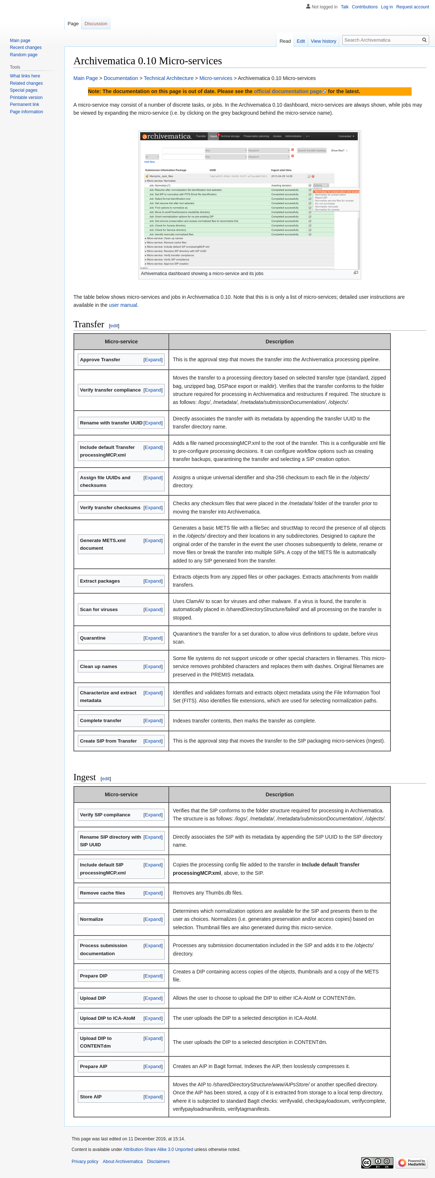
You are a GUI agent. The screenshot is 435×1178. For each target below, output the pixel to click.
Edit (301, 41)
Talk (344, 6)
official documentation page (288, 91)
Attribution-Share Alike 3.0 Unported (158, 1149)
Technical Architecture (169, 78)
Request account (412, 6)
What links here (25, 76)
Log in (387, 6)
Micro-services (215, 78)
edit (114, 325)
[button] (153, 359)
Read (285, 41)
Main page (20, 40)
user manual (123, 305)
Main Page (85, 78)
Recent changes (26, 47)
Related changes (26, 83)
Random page (23, 54)
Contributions (365, 6)
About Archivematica (122, 1161)
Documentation (121, 78)
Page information (26, 111)
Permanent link (24, 104)
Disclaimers (158, 1161)
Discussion (95, 23)
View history (323, 41)
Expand (153, 359)
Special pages (23, 90)
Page (73, 23)
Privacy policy (85, 1161)
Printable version (26, 97)
